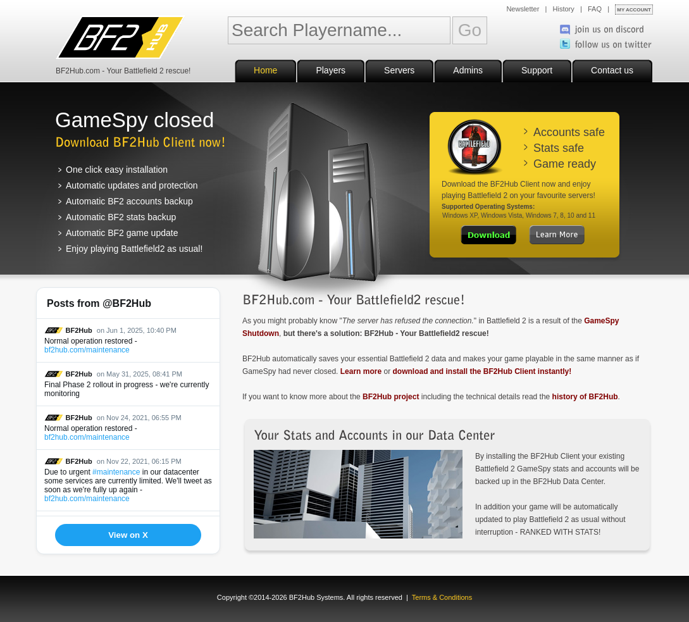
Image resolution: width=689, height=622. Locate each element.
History (563, 9)
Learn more (361, 371)
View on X (128, 535)
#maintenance (116, 472)
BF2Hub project (391, 396)
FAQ (595, 9)
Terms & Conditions (442, 597)
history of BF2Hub (585, 396)
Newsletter (522, 9)
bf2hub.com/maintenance (87, 349)
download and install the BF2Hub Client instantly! (481, 371)
